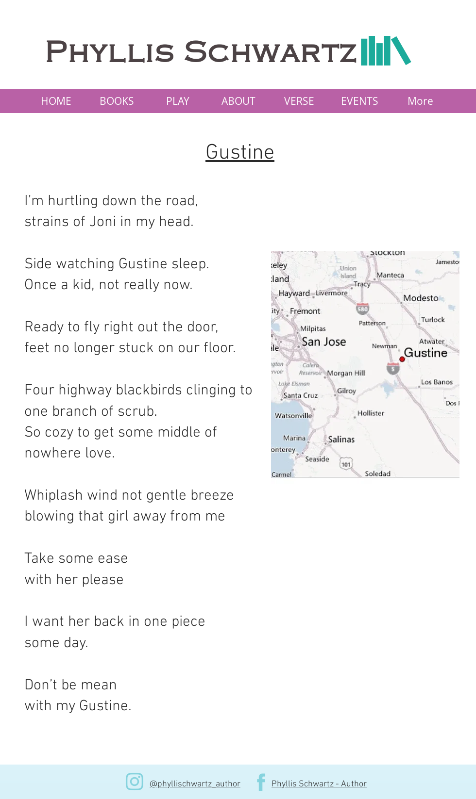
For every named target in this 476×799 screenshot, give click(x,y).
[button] (116, 101)
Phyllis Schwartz (201, 53)
